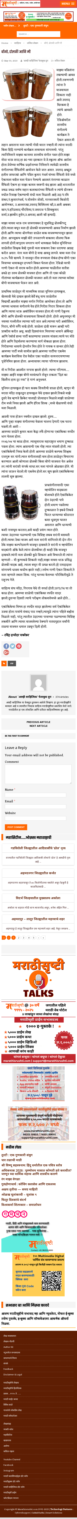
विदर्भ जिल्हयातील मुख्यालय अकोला (38, 898)
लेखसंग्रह (7, 1423)
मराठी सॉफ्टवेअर (10, 1416)
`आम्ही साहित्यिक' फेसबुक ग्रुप (35, 61)
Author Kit (8, 1347)
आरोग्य (6, 1446)
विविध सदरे (8, 1404)
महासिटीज (7, 1435)
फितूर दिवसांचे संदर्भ (13, 1200)
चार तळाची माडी (11, 1160)
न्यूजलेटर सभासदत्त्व (11, 1352)
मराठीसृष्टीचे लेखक (11, 1382)
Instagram (8, 1470)
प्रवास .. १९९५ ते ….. (12, 1393)
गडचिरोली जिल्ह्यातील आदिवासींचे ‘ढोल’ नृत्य (38, 848)
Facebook (8, 1465)
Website (10, 813)
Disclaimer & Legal (12, 1374)
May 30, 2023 (10, 61)
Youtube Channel (11, 1459)
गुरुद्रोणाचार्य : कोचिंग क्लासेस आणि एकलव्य (28, 1184)
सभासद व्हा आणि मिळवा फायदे (27, 1305)
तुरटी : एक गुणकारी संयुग (17, 1155)
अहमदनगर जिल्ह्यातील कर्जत (38, 873)
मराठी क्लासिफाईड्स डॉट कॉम (15, 1476)
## (11, 663)
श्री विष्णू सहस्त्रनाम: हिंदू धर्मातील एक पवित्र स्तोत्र (31, 1165)
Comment (12, 762)
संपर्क (5, 1363)
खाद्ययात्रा (7, 1440)
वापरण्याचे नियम (10, 1358)
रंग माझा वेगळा (10, 1179)
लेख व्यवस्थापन (9, 1336)
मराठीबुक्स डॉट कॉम (11, 1481)
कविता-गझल (8, 1451)
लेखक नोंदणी (8, 1341)
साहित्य (17, 43)
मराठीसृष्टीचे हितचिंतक (12, 1388)
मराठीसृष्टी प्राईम (9, 1492)
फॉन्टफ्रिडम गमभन (10, 1498)
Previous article (38, 722)
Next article (39, 725)
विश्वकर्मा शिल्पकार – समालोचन (21, 1205)
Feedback (8, 1369)
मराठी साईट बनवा (10, 1399)
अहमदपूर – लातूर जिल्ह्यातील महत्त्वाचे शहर (38, 919)
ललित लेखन (60, 61)
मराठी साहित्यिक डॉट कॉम (14, 1487)
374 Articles (62, 697)
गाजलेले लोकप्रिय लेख (12, 1410)
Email (9, 801)
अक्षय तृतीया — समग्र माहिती (19, 1189)
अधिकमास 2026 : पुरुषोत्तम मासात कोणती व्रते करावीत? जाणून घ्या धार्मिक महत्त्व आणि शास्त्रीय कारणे (36, 1172)
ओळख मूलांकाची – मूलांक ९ (19, 1194)
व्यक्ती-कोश (8, 1429)
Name (9, 790)
